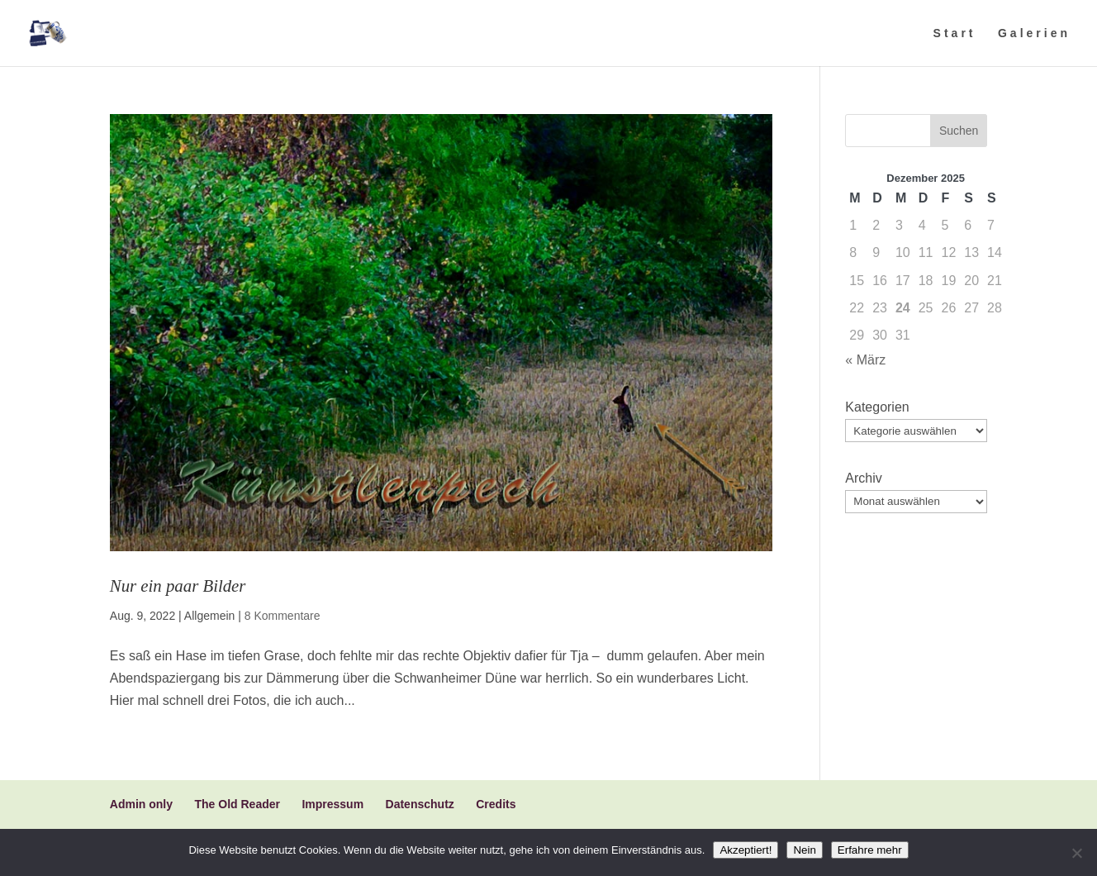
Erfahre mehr (870, 850)
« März (865, 360)
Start (954, 33)
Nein (804, 850)
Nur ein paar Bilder (178, 585)
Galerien (1034, 33)
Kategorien (877, 407)
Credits (495, 804)
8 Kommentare (283, 615)
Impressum (332, 804)
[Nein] (1076, 853)
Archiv (863, 478)
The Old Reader (236, 804)
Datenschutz (420, 804)
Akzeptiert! (745, 850)
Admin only (141, 804)
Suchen (958, 130)
